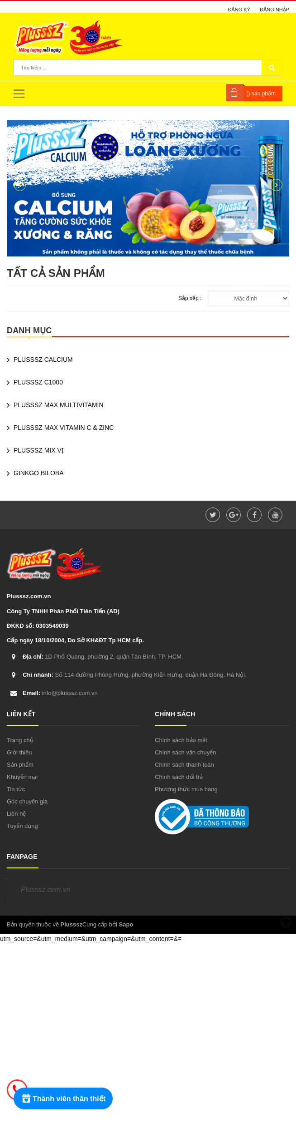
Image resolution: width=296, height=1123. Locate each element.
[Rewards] (63, 1098)
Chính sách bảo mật (181, 740)
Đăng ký (239, 9)
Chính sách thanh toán (184, 764)
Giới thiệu (19, 752)
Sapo (126, 924)
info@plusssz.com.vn (60, 693)
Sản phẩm (20, 764)
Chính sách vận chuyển (185, 752)
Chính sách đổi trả (179, 776)
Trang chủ (20, 740)
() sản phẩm (261, 93)
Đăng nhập (274, 9)
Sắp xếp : (189, 298)
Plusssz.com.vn (45, 889)
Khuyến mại (22, 776)
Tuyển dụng (22, 826)
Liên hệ (16, 813)
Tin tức (16, 789)
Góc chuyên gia (27, 801)
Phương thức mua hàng (186, 789)
